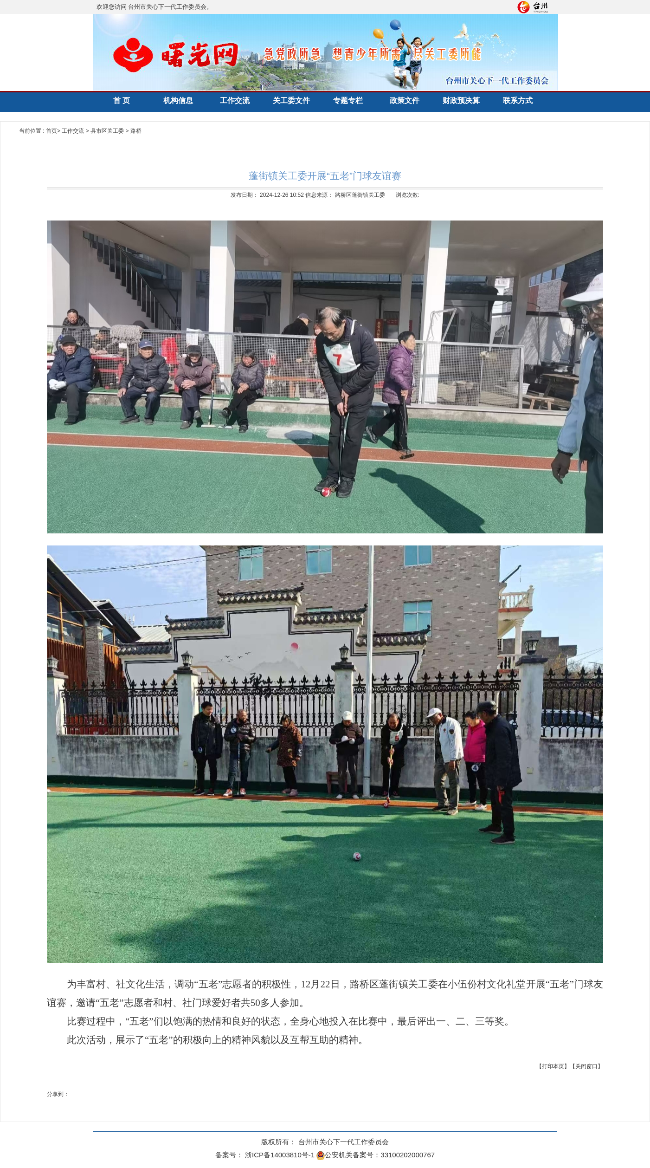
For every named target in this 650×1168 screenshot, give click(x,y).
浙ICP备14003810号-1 (280, 1155)
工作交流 (235, 100)
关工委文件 (291, 100)
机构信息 (178, 100)
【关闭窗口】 (586, 1066)
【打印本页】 (553, 1066)
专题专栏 (348, 100)
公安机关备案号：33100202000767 (375, 1155)
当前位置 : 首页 (38, 131)
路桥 (136, 131)
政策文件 (404, 100)
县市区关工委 (107, 131)
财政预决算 (461, 100)
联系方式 (518, 100)
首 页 (121, 100)
